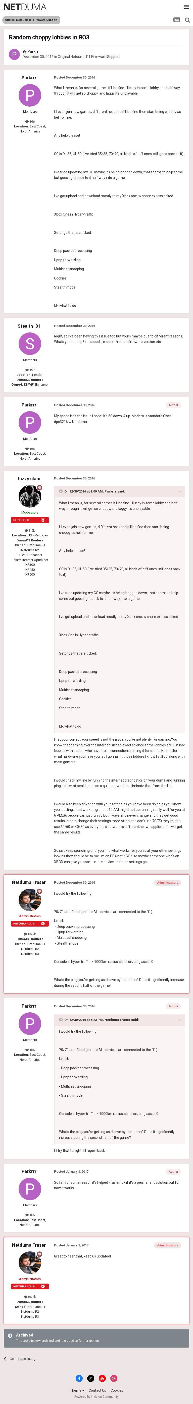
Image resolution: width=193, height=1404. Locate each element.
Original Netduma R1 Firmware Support (89, 57)
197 (30, 370)
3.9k (30, 530)
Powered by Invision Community (96, 1396)
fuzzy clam (29, 478)
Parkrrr (33, 51)
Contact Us (97, 1390)
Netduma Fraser (29, 882)
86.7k (30, 934)
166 (30, 121)
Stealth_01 (29, 326)
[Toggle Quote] (61, 491)
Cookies (117, 1390)
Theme (77, 1390)
